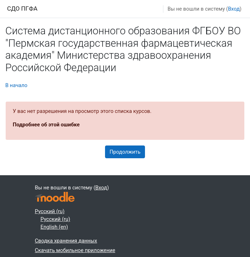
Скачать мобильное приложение (75, 250)
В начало (16, 85)
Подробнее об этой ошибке (46, 124)
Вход (234, 9)
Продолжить (125, 152)
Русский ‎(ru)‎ (50, 211)
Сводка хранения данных (66, 241)
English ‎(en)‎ (54, 227)
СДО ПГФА (22, 8)
